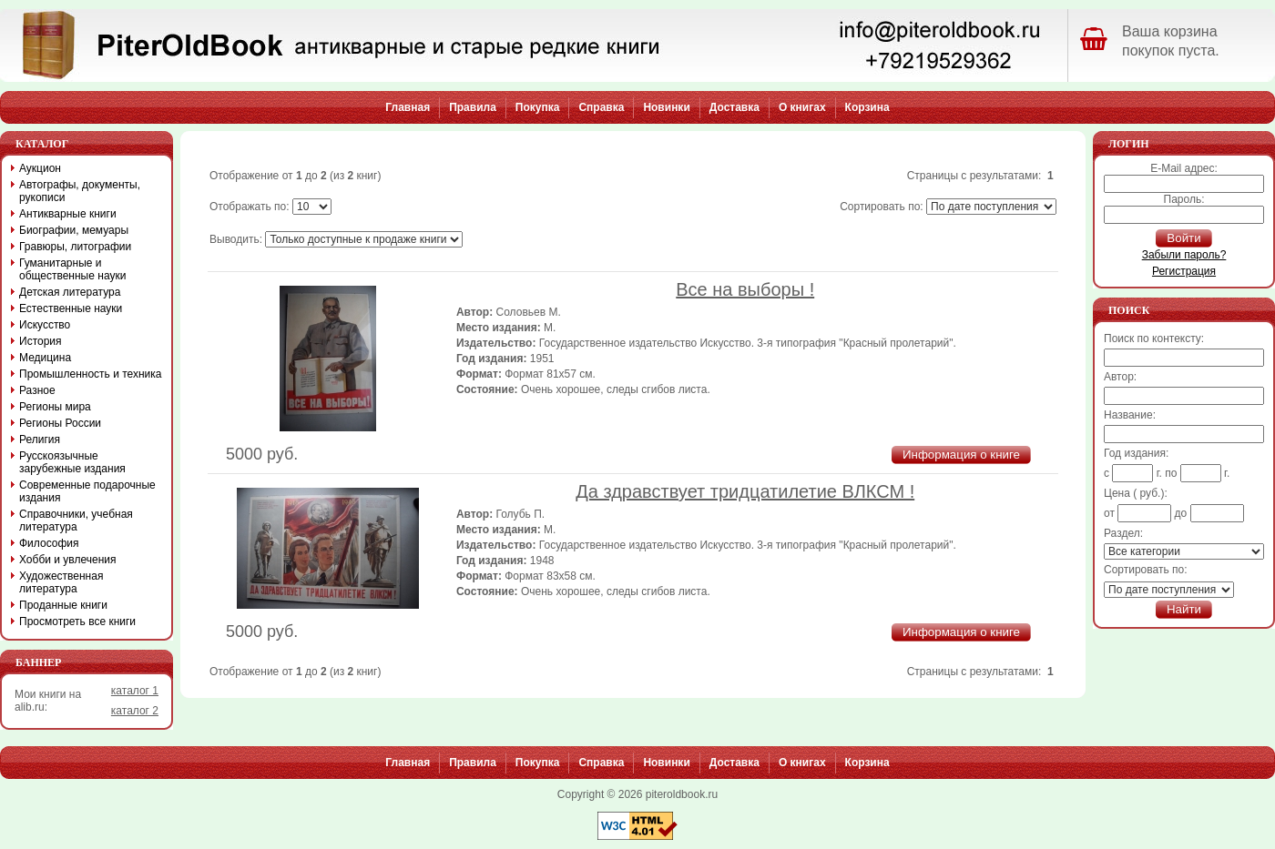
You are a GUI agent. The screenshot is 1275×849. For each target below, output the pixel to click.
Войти (1183, 238)
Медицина (45, 357)
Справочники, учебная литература (76, 520)
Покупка (537, 107)
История (40, 341)
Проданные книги (63, 605)
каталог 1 (134, 690)
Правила (472, 107)
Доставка (734, 107)
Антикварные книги (68, 213)
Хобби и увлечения (68, 559)
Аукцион (40, 168)
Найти (1184, 609)
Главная (407, 107)
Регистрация (1184, 271)
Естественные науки (70, 308)
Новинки (666, 107)
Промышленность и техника (90, 374)
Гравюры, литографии (75, 246)
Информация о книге (961, 454)
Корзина (867, 107)
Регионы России (60, 423)
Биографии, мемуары (73, 230)
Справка (601, 107)
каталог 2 (134, 710)
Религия (39, 439)
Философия (49, 543)
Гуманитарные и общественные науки (72, 269)
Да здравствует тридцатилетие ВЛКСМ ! (745, 491)
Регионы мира (55, 406)
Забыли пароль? (1184, 254)
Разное (37, 390)
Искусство (44, 324)
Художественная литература (61, 582)
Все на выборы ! (745, 289)
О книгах (802, 107)
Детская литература (69, 292)
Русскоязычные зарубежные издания (72, 462)
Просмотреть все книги (77, 621)
